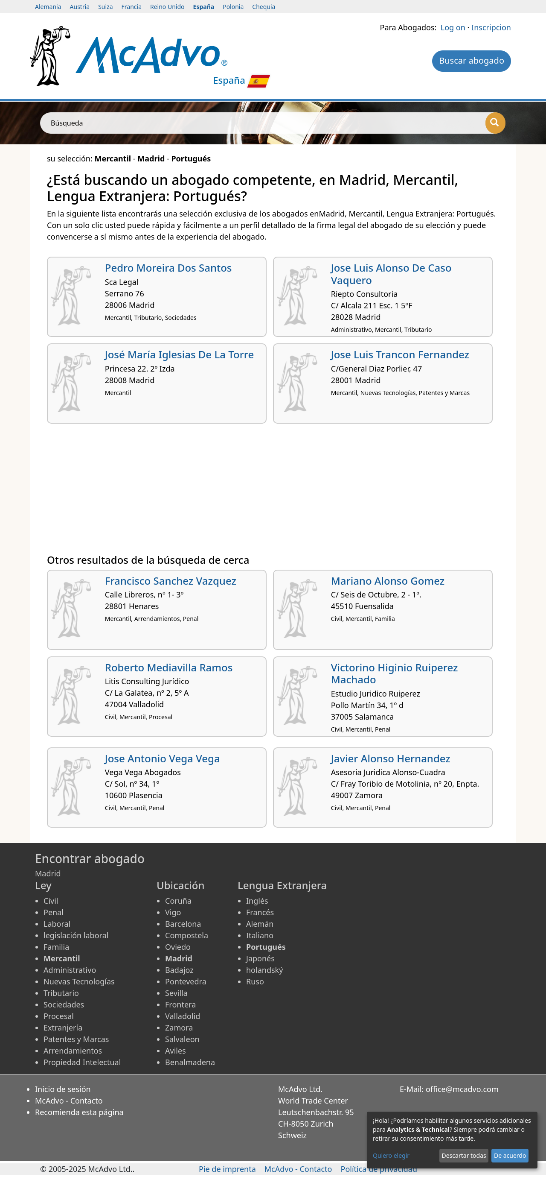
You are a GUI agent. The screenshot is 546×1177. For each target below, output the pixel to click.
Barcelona (183, 924)
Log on (453, 27)
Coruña (178, 901)
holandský (264, 970)
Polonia (233, 7)
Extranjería (63, 1027)
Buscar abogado (471, 60)
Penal (54, 912)
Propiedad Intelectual (82, 1062)
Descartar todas (464, 1155)
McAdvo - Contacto (69, 1100)
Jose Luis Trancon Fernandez (400, 354)
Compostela (186, 935)
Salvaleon (182, 1039)
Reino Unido (167, 7)
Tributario (61, 993)
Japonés (260, 958)
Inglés (257, 901)
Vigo (173, 912)
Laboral (57, 924)
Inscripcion (491, 27)
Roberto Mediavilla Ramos (169, 667)
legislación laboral (76, 935)
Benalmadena (190, 1062)
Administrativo (70, 970)
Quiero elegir (391, 1155)
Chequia (263, 7)
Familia (56, 947)
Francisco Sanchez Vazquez (170, 581)
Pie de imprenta (227, 1169)
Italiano (259, 935)
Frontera (180, 1004)
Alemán (259, 924)
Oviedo (178, 947)
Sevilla (176, 993)
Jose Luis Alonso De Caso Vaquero (391, 274)
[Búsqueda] (495, 123)
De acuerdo (510, 1155)
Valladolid (182, 1016)
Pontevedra (185, 981)
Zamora (179, 1027)
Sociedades (64, 1004)
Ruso (255, 981)
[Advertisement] (273, 492)
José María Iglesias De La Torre (179, 354)
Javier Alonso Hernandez (390, 758)
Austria (80, 7)
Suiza (105, 7)
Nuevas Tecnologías (79, 981)
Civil (51, 901)
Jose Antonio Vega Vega (162, 758)
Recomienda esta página (79, 1112)
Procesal (59, 1016)
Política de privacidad (379, 1169)
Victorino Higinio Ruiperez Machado (394, 673)
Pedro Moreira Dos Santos (168, 268)
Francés (260, 912)
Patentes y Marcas (76, 1039)
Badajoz (179, 970)
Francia (132, 7)
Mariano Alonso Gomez (387, 581)
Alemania (48, 7)
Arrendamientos (73, 1050)
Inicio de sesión (63, 1089)
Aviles (175, 1050)
